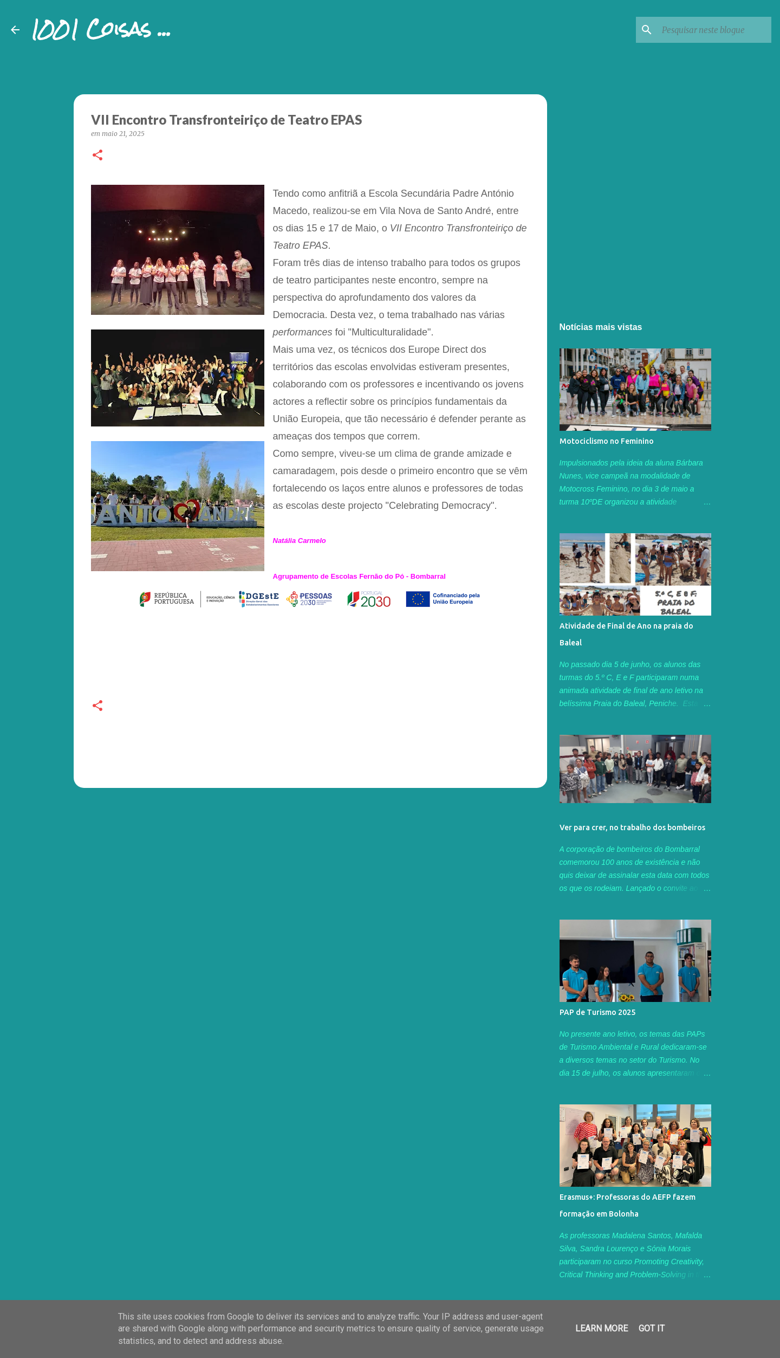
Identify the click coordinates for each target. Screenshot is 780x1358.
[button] (97, 155)
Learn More (601, 1328)
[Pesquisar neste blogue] (714, 30)
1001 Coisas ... (100, 29)
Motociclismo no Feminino (607, 441)
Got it (652, 1328)
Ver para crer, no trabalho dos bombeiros (632, 827)
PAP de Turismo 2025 (597, 1012)
